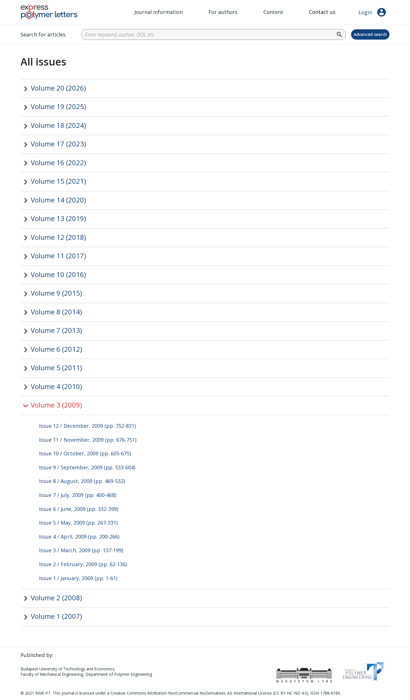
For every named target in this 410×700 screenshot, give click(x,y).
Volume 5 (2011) (56, 367)
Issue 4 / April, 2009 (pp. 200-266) (79, 536)
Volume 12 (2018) (58, 237)
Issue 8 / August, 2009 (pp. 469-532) (82, 481)
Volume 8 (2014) (56, 311)
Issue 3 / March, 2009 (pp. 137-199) (81, 550)
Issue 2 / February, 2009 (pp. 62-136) (83, 564)
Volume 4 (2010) (56, 386)
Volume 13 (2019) (58, 218)
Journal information (158, 12)
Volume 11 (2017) (58, 255)
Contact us (322, 12)
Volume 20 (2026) (58, 88)
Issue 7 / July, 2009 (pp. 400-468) (77, 495)
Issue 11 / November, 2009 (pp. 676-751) (87, 439)
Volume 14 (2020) (58, 199)
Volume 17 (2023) (58, 143)
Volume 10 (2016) (58, 274)
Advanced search (370, 34)
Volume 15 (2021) (58, 181)
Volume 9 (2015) (56, 293)
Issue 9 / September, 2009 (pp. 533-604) (87, 467)
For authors (222, 12)
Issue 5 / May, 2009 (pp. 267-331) (78, 522)
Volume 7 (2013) (56, 330)
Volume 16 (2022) (58, 162)
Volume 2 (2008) (56, 597)
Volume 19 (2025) (58, 106)
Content (273, 12)
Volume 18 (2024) (58, 125)
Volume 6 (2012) (56, 349)
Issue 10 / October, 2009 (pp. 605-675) (85, 453)
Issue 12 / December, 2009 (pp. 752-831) (87, 425)
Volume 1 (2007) (56, 616)
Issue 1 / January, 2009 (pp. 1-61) (78, 578)
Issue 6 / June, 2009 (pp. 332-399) (78, 508)
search (339, 34)
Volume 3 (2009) (56, 405)
